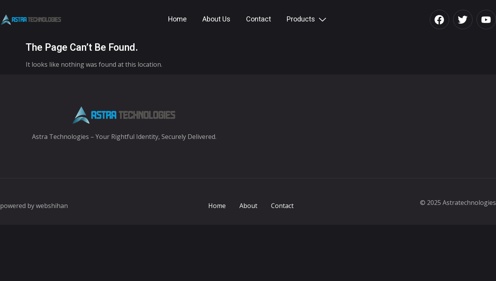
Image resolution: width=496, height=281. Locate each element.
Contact (258, 19)
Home (177, 19)
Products (307, 19)
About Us (216, 19)
